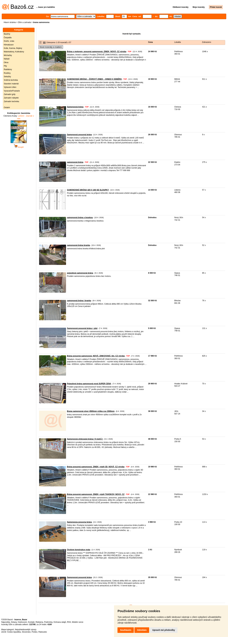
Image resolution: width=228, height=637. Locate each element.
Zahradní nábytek (11, 98)
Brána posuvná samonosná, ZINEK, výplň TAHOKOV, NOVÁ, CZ (95, 494)
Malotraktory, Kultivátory (14, 52)
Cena (150, 42)
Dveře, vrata (9, 41)
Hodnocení (22, 622)
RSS (69, 622)
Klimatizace (8, 45)
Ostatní (7, 107)
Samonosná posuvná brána (79, 134)
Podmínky (48, 622)
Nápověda (5, 622)
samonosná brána (75, 162)
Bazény (7, 34)
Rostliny (7, 73)
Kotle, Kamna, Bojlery (13, 48)
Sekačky (7, 76)
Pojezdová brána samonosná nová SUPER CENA (89, 384)
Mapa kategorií (7, 629)
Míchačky (8, 55)
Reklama (39, 622)
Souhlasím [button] (125, 630)
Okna (6, 62)
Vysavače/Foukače (12, 91)
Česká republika (14, 632)
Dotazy (14, 622)
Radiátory (8, 69)
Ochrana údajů (60, 622)
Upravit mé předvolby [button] (163, 630)
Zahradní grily (9, 94)
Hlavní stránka (10, 22)
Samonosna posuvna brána (79, 522)
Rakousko (42, 632)
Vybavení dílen (10, 87)
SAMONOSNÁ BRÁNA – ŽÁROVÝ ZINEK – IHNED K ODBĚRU (94, 79)
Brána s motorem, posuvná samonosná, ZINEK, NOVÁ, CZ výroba (96, 51)
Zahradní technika (11, 101)
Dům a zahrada (24, 22)
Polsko (34, 632)
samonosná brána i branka (79, 300)
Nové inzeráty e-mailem (51, 47)
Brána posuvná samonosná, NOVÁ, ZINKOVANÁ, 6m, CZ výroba (96, 356)
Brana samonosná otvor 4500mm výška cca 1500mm (90, 411)
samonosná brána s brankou (80, 217)
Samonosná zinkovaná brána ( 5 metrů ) (85, 439)
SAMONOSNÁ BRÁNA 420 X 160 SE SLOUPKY (88, 190)
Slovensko (26, 632)
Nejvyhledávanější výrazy (25, 629)
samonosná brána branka (78, 245)
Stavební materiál (11, 84)
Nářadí (7, 59)
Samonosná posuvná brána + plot (82, 328)
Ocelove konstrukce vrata (78, 550)
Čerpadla (8, 37)
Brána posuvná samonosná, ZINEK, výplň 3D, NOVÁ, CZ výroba (95, 467)
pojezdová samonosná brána (80, 273)
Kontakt (31, 622)
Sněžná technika (11, 80)
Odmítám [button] (142, 630)
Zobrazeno (206, 42)
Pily (5, 66)
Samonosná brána (75, 107)
